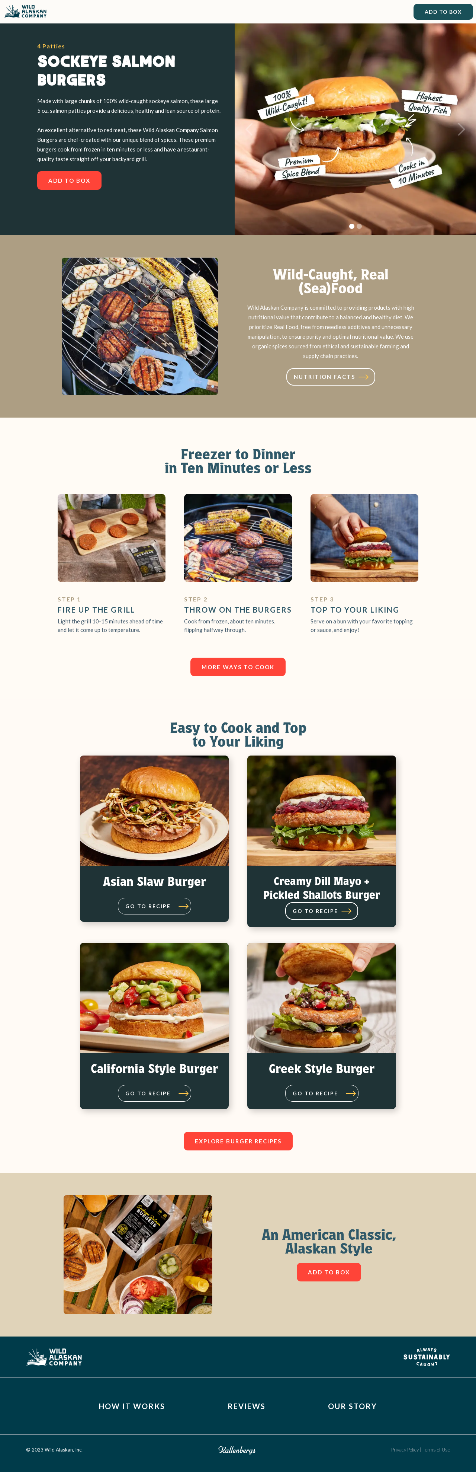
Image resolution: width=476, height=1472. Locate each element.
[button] (249, 129)
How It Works (132, 1406)
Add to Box (443, 12)
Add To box (69, 180)
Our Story (352, 1406)
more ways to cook (238, 667)
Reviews (247, 1406)
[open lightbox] (330, 377)
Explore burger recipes (238, 1141)
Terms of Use (436, 1450)
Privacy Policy (405, 1450)
